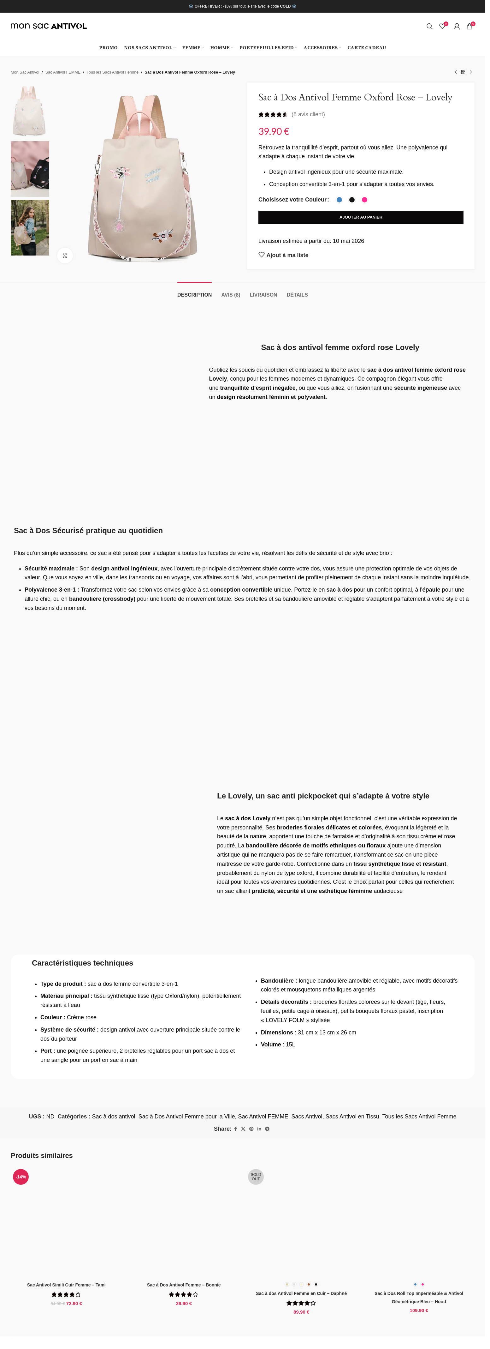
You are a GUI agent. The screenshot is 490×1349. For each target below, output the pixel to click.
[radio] (339, 200)
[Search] (429, 26)
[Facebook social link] (235, 1129)
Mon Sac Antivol (25, 72)
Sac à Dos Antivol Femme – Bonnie (184, 1284)
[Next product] (471, 72)
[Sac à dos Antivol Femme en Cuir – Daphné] (301, 1222)
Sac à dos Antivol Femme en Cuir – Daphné (301, 1293)
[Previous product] (455, 72)
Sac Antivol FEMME (62, 72)
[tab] (194, 291)
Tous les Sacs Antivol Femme (113, 72)
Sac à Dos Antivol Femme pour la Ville (187, 1116)
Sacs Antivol (307, 1116)
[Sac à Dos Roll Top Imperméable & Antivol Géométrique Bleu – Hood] (419, 1222)
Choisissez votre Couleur (292, 199)
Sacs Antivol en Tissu (352, 1116)
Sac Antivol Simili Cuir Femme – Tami (66, 1284)
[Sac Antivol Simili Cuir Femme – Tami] (66, 1222)
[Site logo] (49, 26)
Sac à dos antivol (113, 1116)
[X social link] (243, 1129)
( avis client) (308, 114)
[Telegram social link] (267, 1129)
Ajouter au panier (360, 217)
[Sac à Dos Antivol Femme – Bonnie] (184, 1222)
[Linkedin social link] (259, 1129)
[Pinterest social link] (251, 1129)
